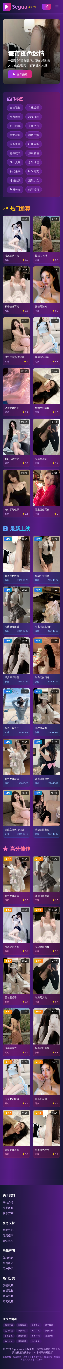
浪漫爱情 (33, 153)
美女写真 (15, 135)
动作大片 (15, 162)
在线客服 (8, 1241)
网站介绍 (8, 1202)
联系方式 (8, 1213)
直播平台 (33, 126)
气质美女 (15, 189)
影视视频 (8, 1285)
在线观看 (33, 108)
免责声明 (8, 1263)
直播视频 (8, 1291)
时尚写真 (33, 171)
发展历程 (8, 1208)
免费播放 (15, 117)
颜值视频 (8, 1296)
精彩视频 (33, 189)
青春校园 (15, 153)
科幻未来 (15, 171)
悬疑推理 (33, 162)
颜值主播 (33, 135)
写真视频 (8, 1301)
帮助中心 (8, 1230)
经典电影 (33, 144)
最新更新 (15, 144)
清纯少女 (33, 180)
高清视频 (15, 108)
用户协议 (8, 1268)
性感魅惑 (15, 180)
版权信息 (8, 1257)
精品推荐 (33, 117)
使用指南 (8, 1235)
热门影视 (15, 126)
